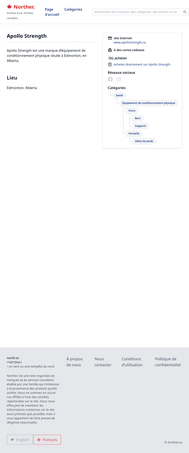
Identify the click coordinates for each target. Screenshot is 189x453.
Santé (119, 95)
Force (132, 110)
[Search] (185, 12)
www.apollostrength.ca (130, 42)
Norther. (21, 6)
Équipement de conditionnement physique (148, 103)
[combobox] (141, 12)
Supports (140, 126)
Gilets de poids (144, 141)
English (19, 439)
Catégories (73, 9)
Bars (138, 118)
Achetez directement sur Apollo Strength (142, 64)
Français (47, 439)
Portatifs (134, 133)
